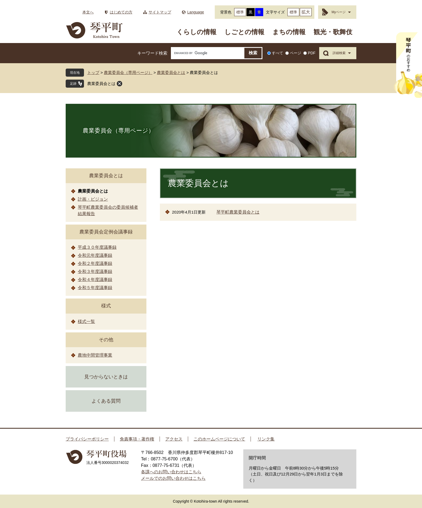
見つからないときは (106, 376)
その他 (106, 339)
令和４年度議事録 (95, 279)
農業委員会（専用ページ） (128, 72)
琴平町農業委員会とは (237, 212)
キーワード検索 (152, 53)
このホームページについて (219, 439)
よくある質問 (106, 401)
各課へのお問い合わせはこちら (171, 472)
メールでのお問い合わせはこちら (173, 478)
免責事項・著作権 (137, 439)
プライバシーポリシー (87, 439)
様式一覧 (86, 321)
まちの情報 (288, 31)
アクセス (173, 439)
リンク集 (266, 439)
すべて (277, 53)
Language (195, 12)
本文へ (88, 12)
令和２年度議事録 (95, 263)
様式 (106, 305)
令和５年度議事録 (95, 287)
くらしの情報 (196, 31)
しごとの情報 (244, 31)
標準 (240, 12)
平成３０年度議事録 (97, 247)
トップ (93, 72)
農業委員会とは (171, 72)
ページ (295, 53)
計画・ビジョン (93, 199)
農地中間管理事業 (95, 355)
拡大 (305, 12)
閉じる (119, 83)
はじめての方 (121, 12)
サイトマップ (160, 12)
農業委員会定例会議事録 (106, 232)
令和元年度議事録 (95, 255)
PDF (311, 53)
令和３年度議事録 (95, 271)
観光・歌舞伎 (333, 31)
